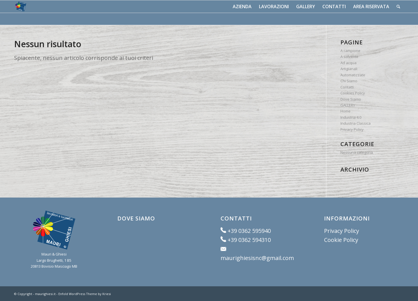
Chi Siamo (348, 80)
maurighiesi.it (45, 294)
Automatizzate (352, 74)
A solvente (349, 56)
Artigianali (348, 68)
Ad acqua (348, 62)
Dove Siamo (350, 99)
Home (345, 111)
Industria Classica (355, 123)
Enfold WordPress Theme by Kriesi (84, 294)
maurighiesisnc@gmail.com (257, 258)
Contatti (347, 87)
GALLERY (347, 105)
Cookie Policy (341, 240)
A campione (350, 50)
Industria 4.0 (350, 117)
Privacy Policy (352, 129)
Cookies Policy (352, 93)
